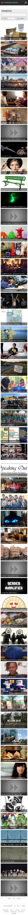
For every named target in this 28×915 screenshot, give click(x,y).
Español (17, 910)
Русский (14, 913)
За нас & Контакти (7, 905)
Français (23, 910)
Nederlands (14, 911)
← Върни (8, 898)
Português (21, 911)
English (12, 910)
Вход (23, 905)
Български (5, 910)
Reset (22, 18)
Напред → (19, 898)
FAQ (15, 905)
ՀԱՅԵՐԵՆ (6, 911)
